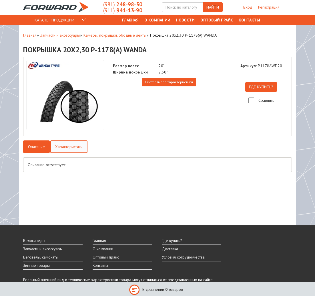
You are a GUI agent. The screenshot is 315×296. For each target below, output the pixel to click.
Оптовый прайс (216, 20)
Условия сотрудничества (183, 257)
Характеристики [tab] (69, 146)
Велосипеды (34, 240)
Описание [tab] (36, 146)
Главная (130, 20)
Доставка (170, 248)
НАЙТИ (212, 7)
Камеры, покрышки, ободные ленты (114, 35)
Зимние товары (36, 265)
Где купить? (172, 240)
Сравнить (266, 100)
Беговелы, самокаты (40, 257)
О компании (157, 20)
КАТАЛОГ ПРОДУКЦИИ (54, 20)
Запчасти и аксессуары (60, 35)
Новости (185, 20)
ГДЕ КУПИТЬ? (261, 87)
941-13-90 (122, 10)
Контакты (249, 20)
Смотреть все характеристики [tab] (169, 82)
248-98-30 (122, 4)
